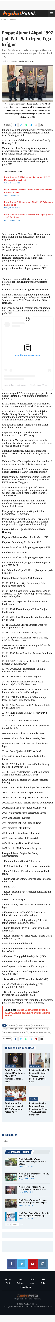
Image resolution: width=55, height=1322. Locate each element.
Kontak (35, 1307)
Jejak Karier (10, 1066)
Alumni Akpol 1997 (25, 1025)
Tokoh (20, 1283)
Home (8, 1279)
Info (32, 1283)
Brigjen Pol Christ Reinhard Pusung (36, 1029)
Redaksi (18, 1307)
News (21, 1279)
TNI (43, 1279)
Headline (9, 1099)
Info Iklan (27, 1307)
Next (15, 1224)
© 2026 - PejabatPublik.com (27, 1304)
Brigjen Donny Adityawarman (12, 1029)
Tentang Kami (8, 1307)
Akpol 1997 (12, 1025)
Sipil (8, 1283)
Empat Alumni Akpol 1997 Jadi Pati (14, 1032)
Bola (43, 1283)
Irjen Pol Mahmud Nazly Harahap (39, 1032)
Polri (32, 1279)
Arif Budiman (38, 1025)
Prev (8, 1224)
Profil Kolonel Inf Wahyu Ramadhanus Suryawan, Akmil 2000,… (32, 1161)
